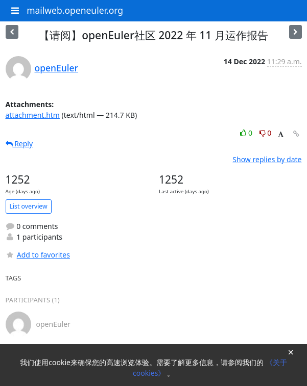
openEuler (56, 68)
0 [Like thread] (247, 133)
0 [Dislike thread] (265, 133)
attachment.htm (33, 115)
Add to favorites (38, 255)
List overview (29, 206)
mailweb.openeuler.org (75, 10)
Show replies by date (266, 159)
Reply (19, 143)
